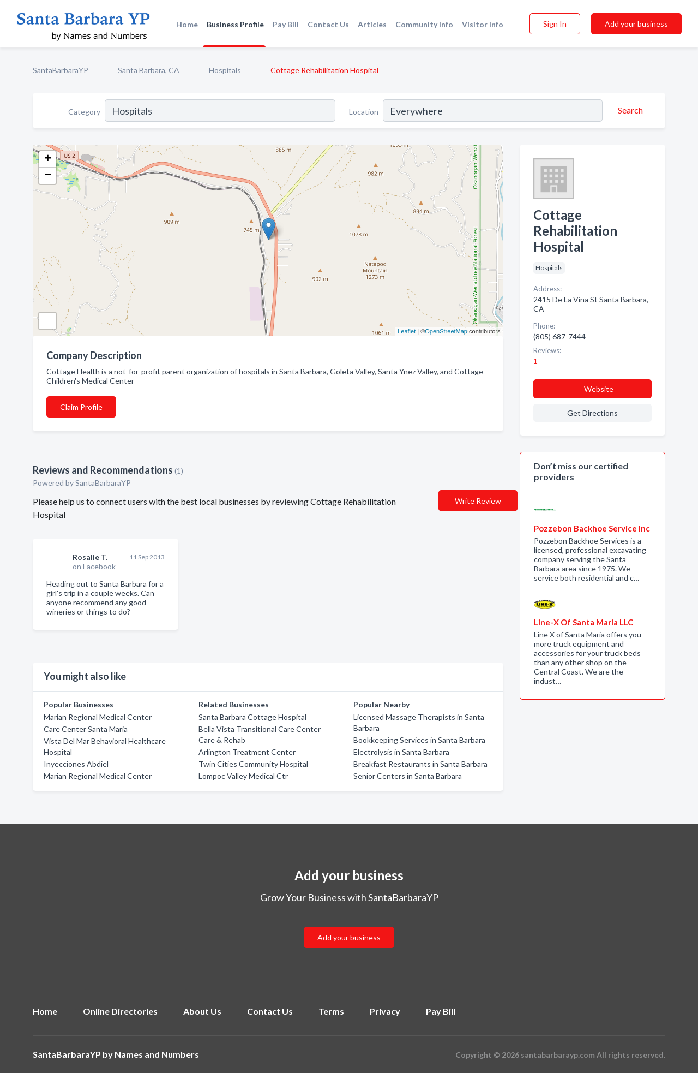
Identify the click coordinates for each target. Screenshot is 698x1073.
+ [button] (47, 159)
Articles (372, 24)
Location (363, 111)
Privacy (385, 1011)
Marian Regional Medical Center (98, 717)
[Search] (628, 110)
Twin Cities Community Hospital (253, 763)
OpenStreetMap (446, 331)
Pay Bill (286, 24)
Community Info (424, 24)
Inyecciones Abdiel (76, 763)
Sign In (555, 23)
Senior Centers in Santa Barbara (407, 775)
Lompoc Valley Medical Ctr (243, 775)
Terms (331, 1011)
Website (598, 389)
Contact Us (328, 24)
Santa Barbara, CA (148, 70)
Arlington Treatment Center (247, 751)
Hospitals (225, 70)
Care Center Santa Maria (86, 729)
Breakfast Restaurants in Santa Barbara (420, 763)
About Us (202, 1011)
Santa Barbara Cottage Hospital (252, 717)
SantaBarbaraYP (60, 70)
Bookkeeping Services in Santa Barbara (419, 739)
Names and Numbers (157, 1054)
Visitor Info (482, 24)
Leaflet (407, 331)
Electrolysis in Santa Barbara (401, 751)
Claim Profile (81, 407)
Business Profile (235, 24)
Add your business (636, 23)
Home (187, 24)
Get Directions (592, 413)
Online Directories (120, 1011)
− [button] (47, 176)
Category (84, 111)
